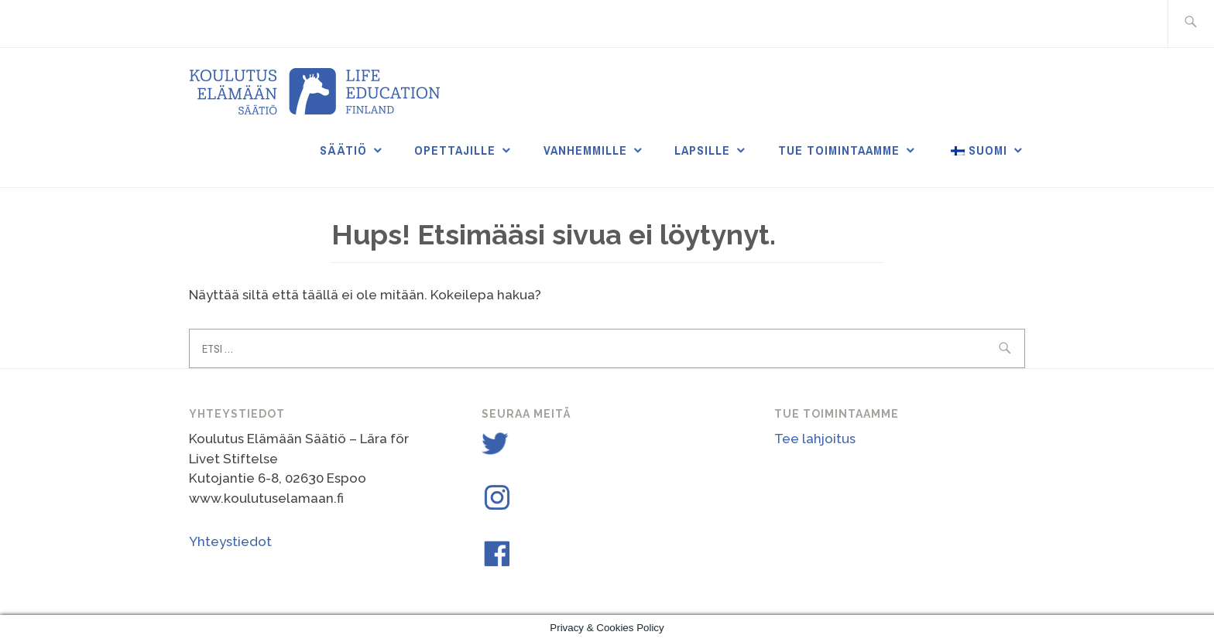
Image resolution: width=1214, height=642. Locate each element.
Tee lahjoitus (815, 438)
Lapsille (702, 150)
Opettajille (455, 150)
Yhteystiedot (230, 541)
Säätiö (343, 150)
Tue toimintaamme (839, 150)
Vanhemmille (585, 150)
